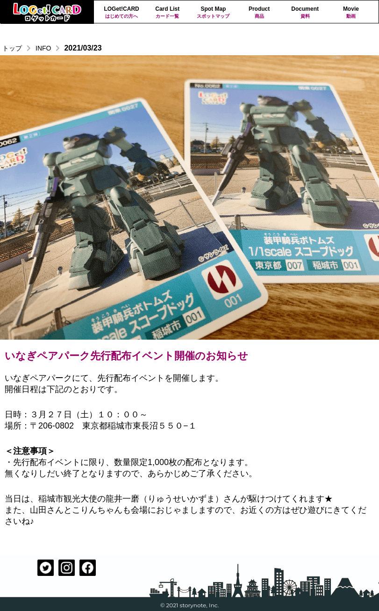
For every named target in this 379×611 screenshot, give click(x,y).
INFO (43, 48)
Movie (351, 13)
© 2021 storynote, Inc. (189, 605)
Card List (167, 13)
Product (258, 13)
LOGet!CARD (121, 13)
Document (305, 13)
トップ (12, 48)
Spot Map (213, 13)
